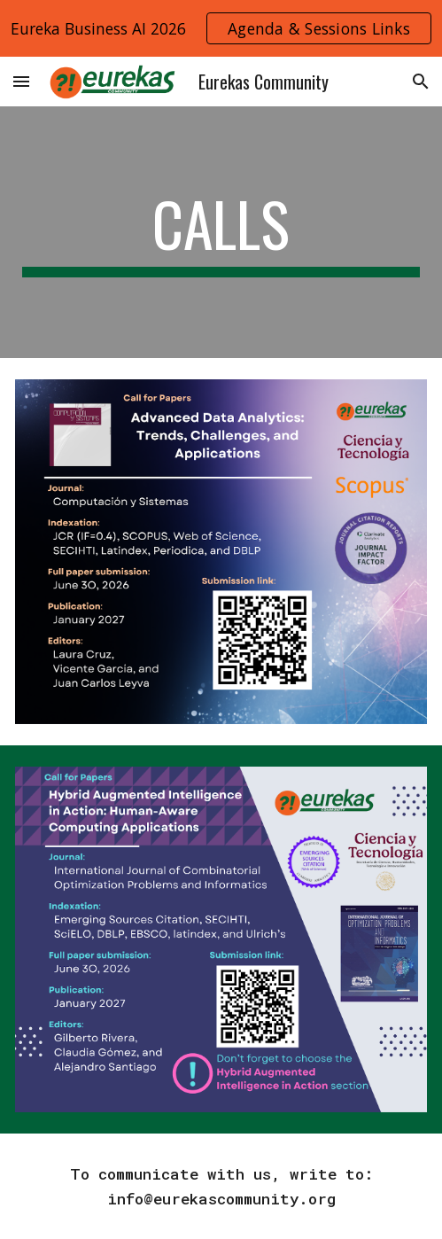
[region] (221, 28)
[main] (221, 232)
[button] (21, 81)
